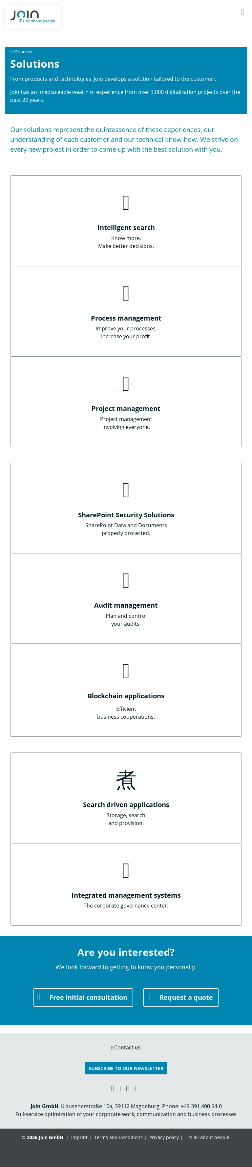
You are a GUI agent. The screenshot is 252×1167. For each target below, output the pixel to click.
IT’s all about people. (208, 1137)
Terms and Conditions (118, 1137)
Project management (126, 408)
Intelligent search (126, 227)
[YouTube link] (127, 1088)
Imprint (79, 1137)
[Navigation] (242, 12)
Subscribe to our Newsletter (126, 1068)
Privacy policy (164, 1137)
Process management (126, 318)
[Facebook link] (119, 1088)
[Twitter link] (135, 1088)
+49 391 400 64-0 (201, 1106)
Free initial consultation (88, 997)
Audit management (126, 605)
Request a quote (186, 997)
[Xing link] (112, 1088)
